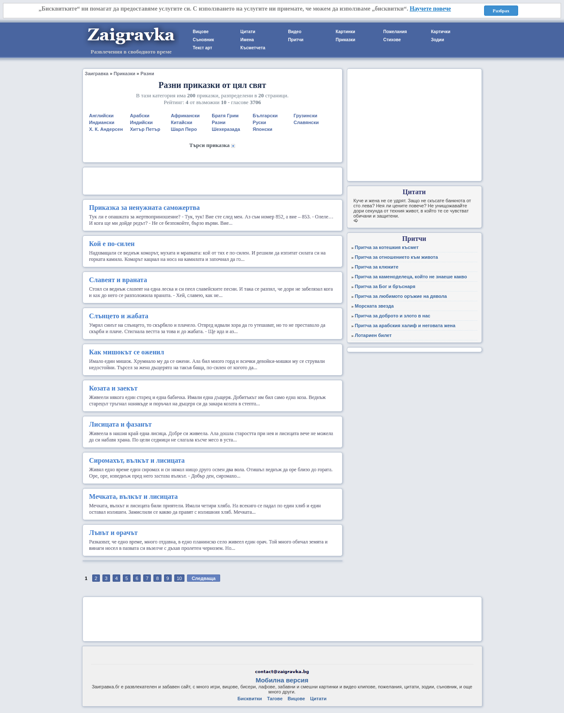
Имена (247, 39)
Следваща (203, 578)
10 (179, 578)
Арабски (140, 115)
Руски (259, 122)
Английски (101, 115)
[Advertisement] (212, 180)
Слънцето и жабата (119, 316)
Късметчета (253, 47)
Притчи (295, 39)
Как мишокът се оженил (126, 352)
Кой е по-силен (112, 243)
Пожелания (395, 31)
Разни (147, 73)
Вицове (201, 31)
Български (265, 115)
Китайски (181, 122)
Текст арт (203, 47)
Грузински (305, 115)
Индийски (141, 122)
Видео (294, 31)
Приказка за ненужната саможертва (144, 207)
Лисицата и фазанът (120, 424)
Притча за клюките (377, 266)
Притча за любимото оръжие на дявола (401, 296)
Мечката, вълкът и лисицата (133, 496)
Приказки (345, 39)
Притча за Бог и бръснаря (385, 286)
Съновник (203, 39)
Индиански (101, 122)
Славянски (306, 122)
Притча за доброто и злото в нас (393, 315)
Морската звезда (374, 305)
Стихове (392, 39)
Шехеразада (226, 129)
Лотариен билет (373, 335)
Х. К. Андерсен (106, 129)
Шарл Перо (184, 129)
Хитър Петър (145, 129)
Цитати (248, 31)
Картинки (345, 31)
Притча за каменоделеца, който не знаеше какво (411, 276)
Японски (262, 129)
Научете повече (430, 9)
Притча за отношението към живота (396, 257)
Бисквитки (250, 698)
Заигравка (97, 73)
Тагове (274, 698)
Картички (441, 31)
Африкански (185, 115)
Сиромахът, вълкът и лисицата (137, 460)
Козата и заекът (113, 388)
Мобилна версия (281, 680)
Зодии (437, 39)
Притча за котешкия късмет (387, 247)
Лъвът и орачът (113, 532)
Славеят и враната (118, 279)
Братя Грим (225, 115)
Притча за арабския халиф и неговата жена (405, 325)
